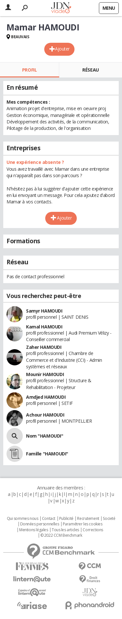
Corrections (93, 530)
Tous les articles (65, 530)
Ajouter (62, 49)
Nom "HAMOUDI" (44, 436)
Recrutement (88, 518)
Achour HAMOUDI (45, 415)
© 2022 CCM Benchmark (61, 535)
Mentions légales (33, 530)
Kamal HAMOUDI (44, 327)
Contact (48, 518)
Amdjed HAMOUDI (45, 397)
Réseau (90, 70)
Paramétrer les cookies (82, 524)
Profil (29, 70)
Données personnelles (39, 524)
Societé (109, 518)
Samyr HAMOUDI (44, 311)
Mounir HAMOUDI (45, 374)
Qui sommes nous (22, 518)
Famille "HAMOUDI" (47, 454)
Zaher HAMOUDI (43, 347)
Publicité (66, 518)
